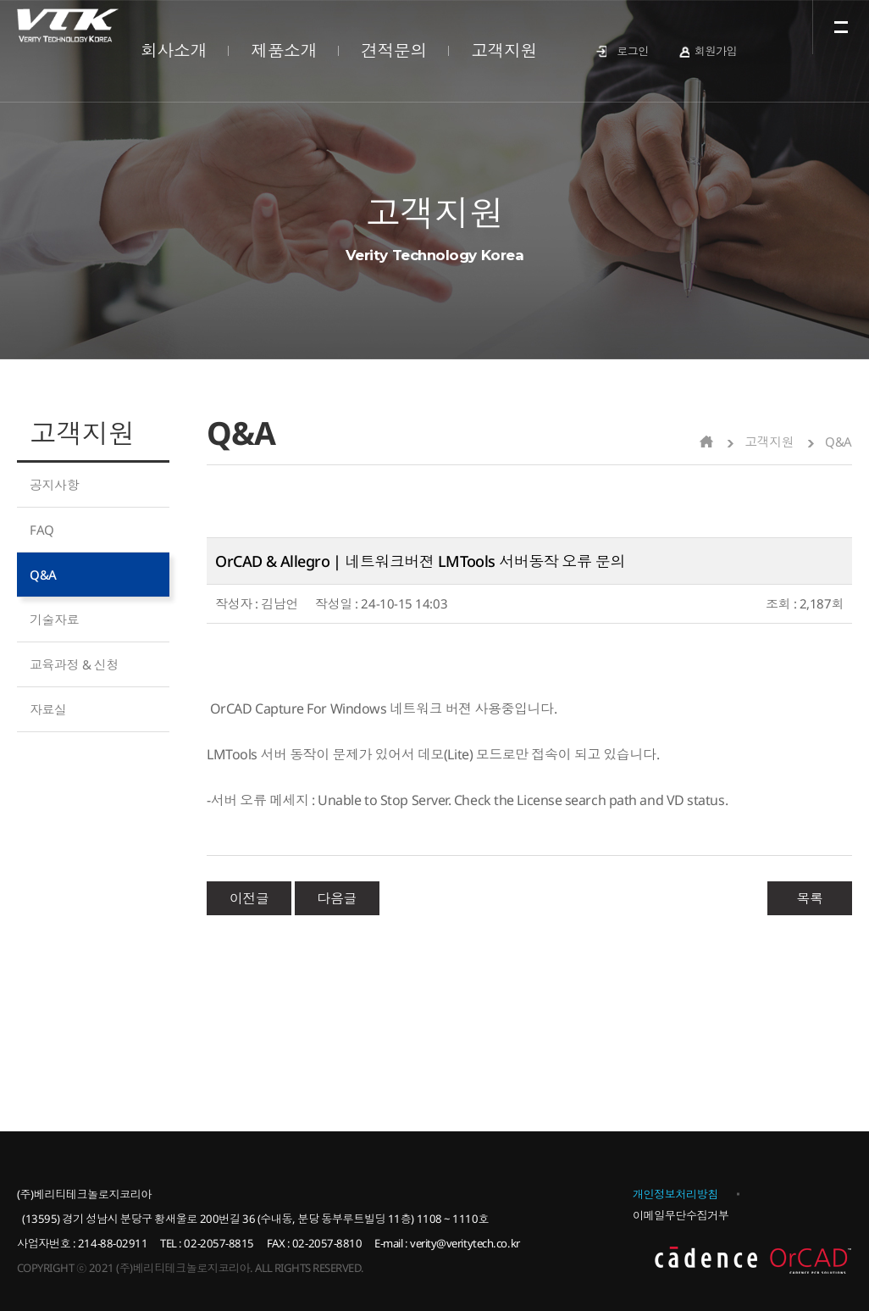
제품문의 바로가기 (108, 763)
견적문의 (394, 50)
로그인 (633, 50)
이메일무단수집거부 (680, 1215)
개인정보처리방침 (675, 1194)
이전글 (249, 898)
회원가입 (716, 50)
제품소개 (284, 50)
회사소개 (174, 50)
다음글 (337, 898)
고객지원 (504, 50)
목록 (809, 898)
